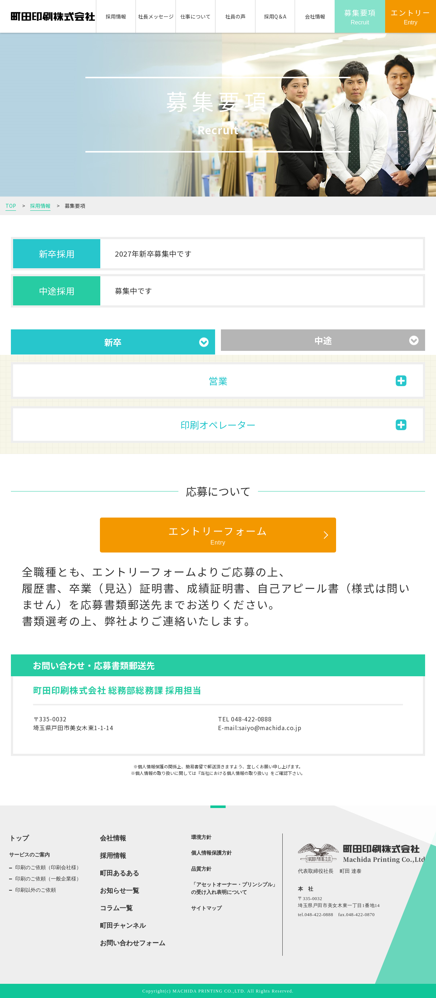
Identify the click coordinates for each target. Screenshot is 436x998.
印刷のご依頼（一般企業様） (48, 879)
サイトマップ (206, 908)
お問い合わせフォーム (132, 943)
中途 (323, 340)
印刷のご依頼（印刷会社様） (48, 867)
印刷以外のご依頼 (35, 890)
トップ (19, 838)
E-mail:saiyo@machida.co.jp (260, 727)
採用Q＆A (275, 16)
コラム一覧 (116, 908)
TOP (10, 205)
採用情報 (116, 16)
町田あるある (119, 873)
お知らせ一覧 (119, 890)
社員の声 (235, 16)
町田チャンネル (123, 925)
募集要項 (360, 17)
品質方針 (201, 869)
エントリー (410, 17)
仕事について (195, 16)
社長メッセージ (156, 16)
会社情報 (315, 16)
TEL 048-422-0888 (245, 718)
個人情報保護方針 (211, 853)
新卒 (113, 342)
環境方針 (201, 837)
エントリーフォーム (218, 535)
